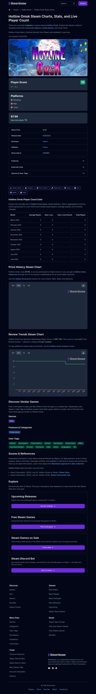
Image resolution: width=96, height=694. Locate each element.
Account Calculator (17, 672)
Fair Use (47, 689)
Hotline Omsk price (23, 279)
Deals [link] (67, 188)
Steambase (52, 660)
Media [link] (13, 192)
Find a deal (48, 547)
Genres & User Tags (48, 173)
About (54, 689)
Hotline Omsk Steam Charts (44, 10)
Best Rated (53, 590)
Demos (12, 598)
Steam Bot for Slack (18, 663)
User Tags (14, 631)
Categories (14, 626)
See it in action (48, 570)
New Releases (55, 603)
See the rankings (48, 506)
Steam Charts (15, 607)
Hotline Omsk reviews (59, 346)
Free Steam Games (57, 631)
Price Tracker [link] (42, 188)
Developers (14, 635)
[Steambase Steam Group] (53, 668)
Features (48, 161)
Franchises (14, 644)
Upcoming (53, 607)
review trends (47, 28)
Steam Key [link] (56, 188)
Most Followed (55, 598)
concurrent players (33, 28)
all (29, 285)
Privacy (31, 689)
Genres (12, 622)
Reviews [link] (29, 188)
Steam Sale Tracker (57, 622)
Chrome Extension (17, 654)
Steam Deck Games (57, 611)
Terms (39, 689)
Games (16, 10)
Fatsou (45, 141)
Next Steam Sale (16, 667)
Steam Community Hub (60, 475)
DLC (11, 594)
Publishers (14, 639)
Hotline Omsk (26, 10)
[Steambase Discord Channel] (49, 668)
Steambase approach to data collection (67, 464)
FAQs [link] (23, 192)
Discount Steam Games (58, 626)
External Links (48, 167)
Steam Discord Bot (17, 658)
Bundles (13, 603)
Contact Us (63, 689)
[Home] (9, 10)
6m (18, 285)
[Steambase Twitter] (56, 668)
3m (13, 285)
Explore (83, 3)
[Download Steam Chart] (83, 285)
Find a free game (48, 527)
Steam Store (64, 472)
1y (24, 285)
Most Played (54, 594)
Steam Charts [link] (15, 188)
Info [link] (76, 188)
